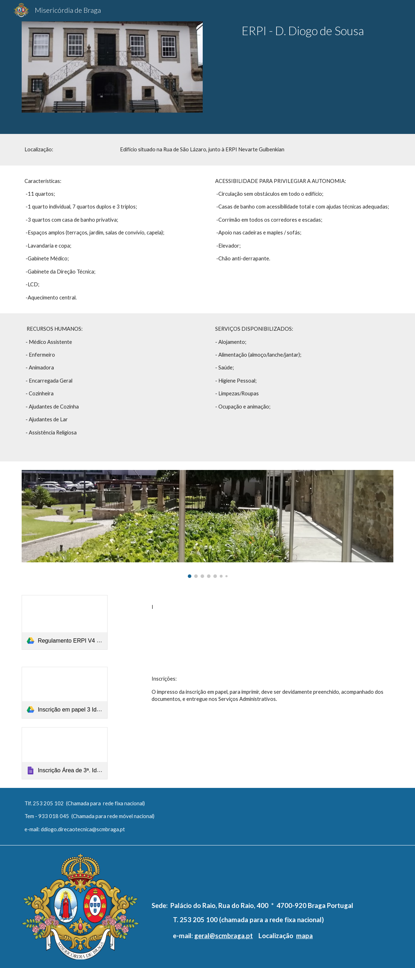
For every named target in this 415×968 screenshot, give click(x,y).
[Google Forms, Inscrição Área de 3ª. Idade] (64, 753)
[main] (302, 30)
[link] (64, 622)
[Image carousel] (207, 524)
